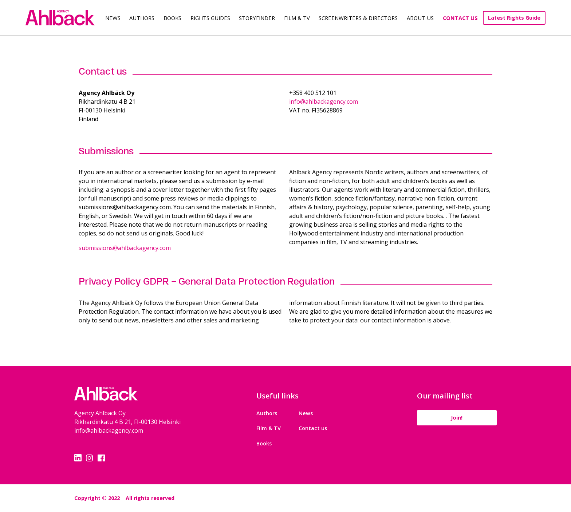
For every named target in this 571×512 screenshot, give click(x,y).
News (113, 17)
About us (420, 17)
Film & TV (297, 17)
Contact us (313, 428)
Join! (456, 417)
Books (172, 17)
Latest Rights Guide (514, 17)
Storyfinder (257, 17)
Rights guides (210, 17)
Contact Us (460, 17)
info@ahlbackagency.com (323, 102)
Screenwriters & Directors (358, 17)
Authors (141, 17)
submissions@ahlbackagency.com (125, 248)
